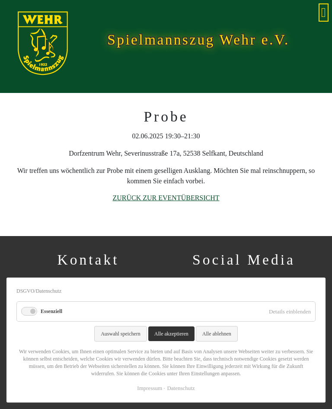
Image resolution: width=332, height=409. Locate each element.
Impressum (149, 388)
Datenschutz (181, 388)
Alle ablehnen (216, 334)
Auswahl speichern (120, 334)
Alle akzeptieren (171, 334)
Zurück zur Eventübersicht (165, 197)
